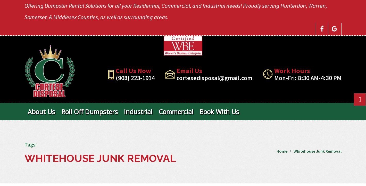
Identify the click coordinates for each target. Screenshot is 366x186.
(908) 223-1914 (135, 78)
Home (282, 151)
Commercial (176, 111)
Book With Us (219, 111)
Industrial (138, 111)
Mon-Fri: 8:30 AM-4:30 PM (308, 78)
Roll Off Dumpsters (89, 111)
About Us (41, 111)
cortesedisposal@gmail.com (214, 78)
